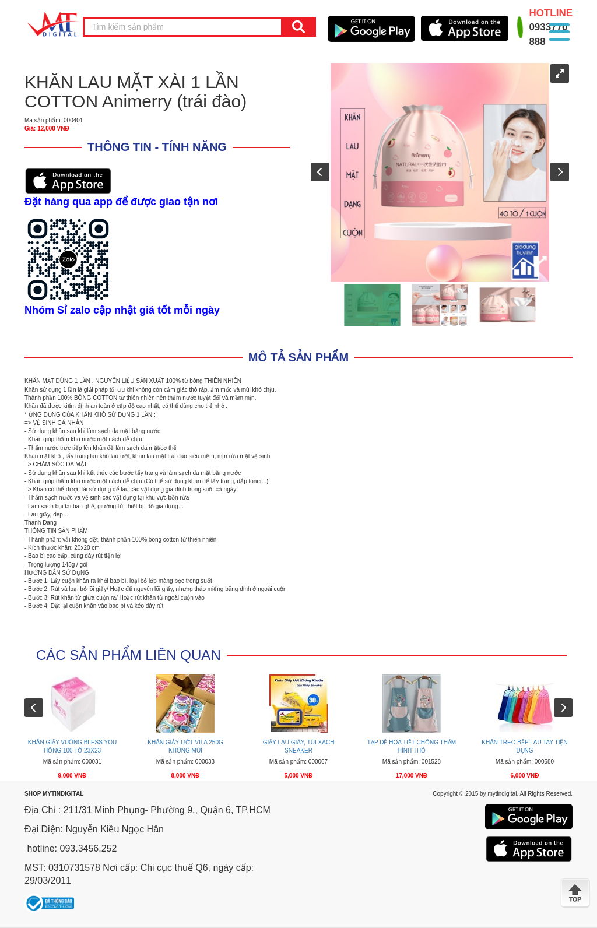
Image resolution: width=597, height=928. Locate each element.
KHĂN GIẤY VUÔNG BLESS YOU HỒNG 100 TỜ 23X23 (72, 746)
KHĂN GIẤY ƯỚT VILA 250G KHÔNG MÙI (185, 746)
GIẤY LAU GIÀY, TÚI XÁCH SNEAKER (299, 746)
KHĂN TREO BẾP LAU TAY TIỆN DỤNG (524, 746)
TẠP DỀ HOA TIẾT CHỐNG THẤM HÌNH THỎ (411, 746)
